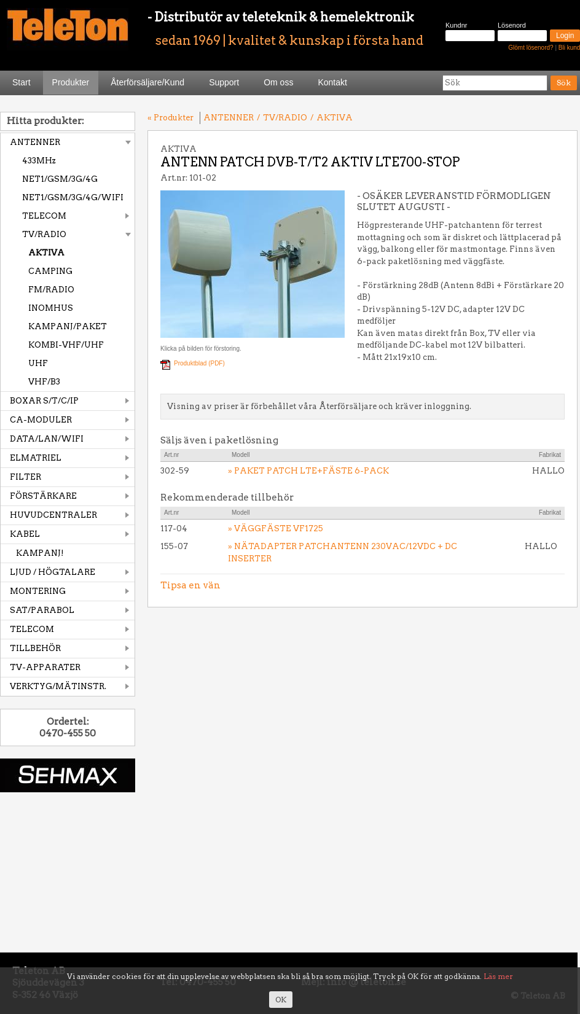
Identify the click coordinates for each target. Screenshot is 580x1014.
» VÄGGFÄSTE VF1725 (275, 528)
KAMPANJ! (40, 553)
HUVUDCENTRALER (53, 515)
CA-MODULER (41, 419)
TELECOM (44, 215)
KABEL (25, 534)
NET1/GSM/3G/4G (60, 179)
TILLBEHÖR (35, 648)
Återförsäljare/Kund (147, 82)
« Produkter (170, 117)
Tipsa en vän (190, 585)
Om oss (278, 82)
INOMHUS (50, 308)
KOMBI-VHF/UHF (66, 344)
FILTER (25, 477)
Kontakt (332, 82)
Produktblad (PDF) (199, 363)
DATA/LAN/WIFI (47, 438)
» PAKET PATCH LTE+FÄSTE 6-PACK (308, 470)
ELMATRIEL (35, 457)
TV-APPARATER (45, 667)
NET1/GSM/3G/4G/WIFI (72, 197)
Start (21, 82)
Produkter (71, 82)
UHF (38, 363)
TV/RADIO (44, 234)
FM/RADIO (51, 289)
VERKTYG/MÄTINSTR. (58, 686)
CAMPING (50, 271)
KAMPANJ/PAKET (67, 326)
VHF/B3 (44, 381)
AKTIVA (46, 252)
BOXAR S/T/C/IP (44, 400)
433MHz (39, 160)
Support (224, 82)
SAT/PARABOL (42, 610)
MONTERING (38, 591)
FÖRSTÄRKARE (43, 496)
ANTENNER (35, 142)
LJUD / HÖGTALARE (52, 572)
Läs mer (498, 976)
